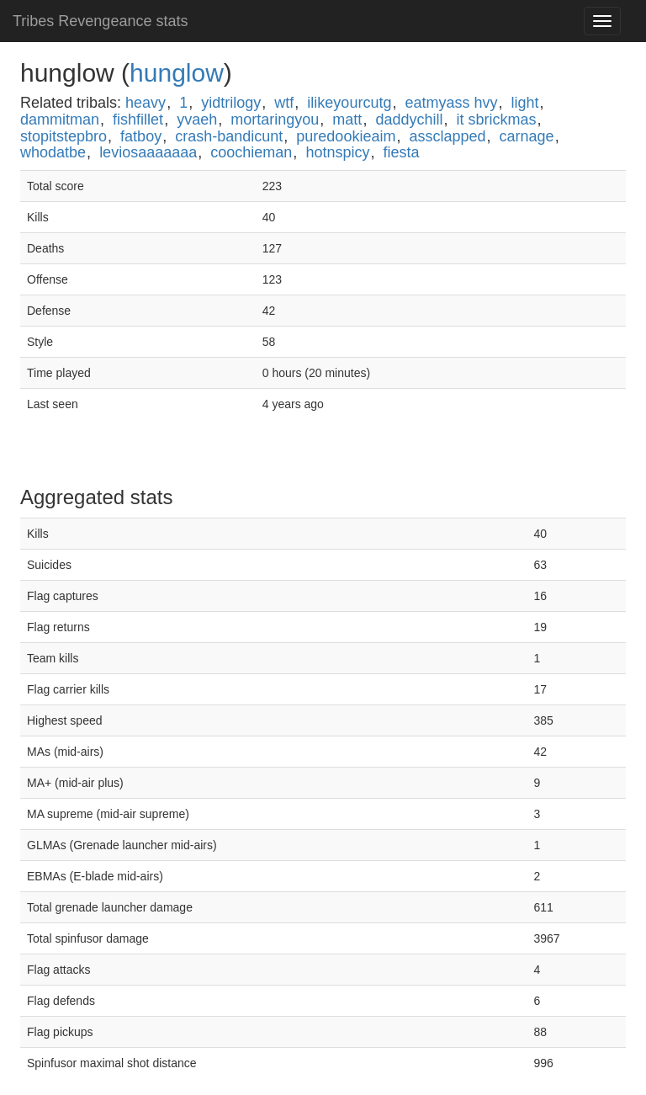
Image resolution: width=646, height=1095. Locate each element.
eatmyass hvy (451, 102)
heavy (145, 102)
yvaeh (197, 119)
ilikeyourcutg (349, 102)
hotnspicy (337, 152)
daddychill (408, 119)
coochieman (251, 152)
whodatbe (53, 152)
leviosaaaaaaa (148, 152)
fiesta (401, 152)
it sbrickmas (497, 119)
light (525, 102)
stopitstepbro (63, 136)
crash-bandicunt (229, 136)
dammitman (59, 119)
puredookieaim (345, 136)
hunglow (177, 73)
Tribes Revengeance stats (100, 21)
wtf (284, 102)
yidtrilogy (231, 102)
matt (347, 119)
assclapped (447, 136)
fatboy (141, 136)
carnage (527, 136)
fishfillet (138, 119)
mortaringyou (274, 119)
